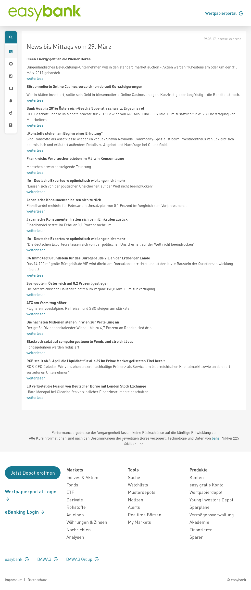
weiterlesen (35, 78)
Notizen (135, 499)
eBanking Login (25, 512)
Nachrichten (78, 529)
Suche (134, 477)
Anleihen (75, 514)
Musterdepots (141, 492)
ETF (70, 492)
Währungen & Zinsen (86, 522)
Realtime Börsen (144, 514)
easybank (17, 559)
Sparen (196, 537)
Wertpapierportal (224, 13)
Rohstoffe (76, 507)
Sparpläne (199, 507)
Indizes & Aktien (82, 477)
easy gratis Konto (206, 484)
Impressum (13, 579)
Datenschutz (37, 579)
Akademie (199, 522)
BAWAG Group (82, 559)
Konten (196, 477)
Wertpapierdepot (206, 492)
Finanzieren (201, 529)
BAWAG (47, 559)
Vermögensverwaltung (211, 514)
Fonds (72, 484)
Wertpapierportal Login (30, 495)
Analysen (75, 537)
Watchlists (138, 484)
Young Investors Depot (211, 499)
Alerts (134, 507)
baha (216, 438)
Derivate (74, 499)
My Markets (139, 522)
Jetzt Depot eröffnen (33, 472)
